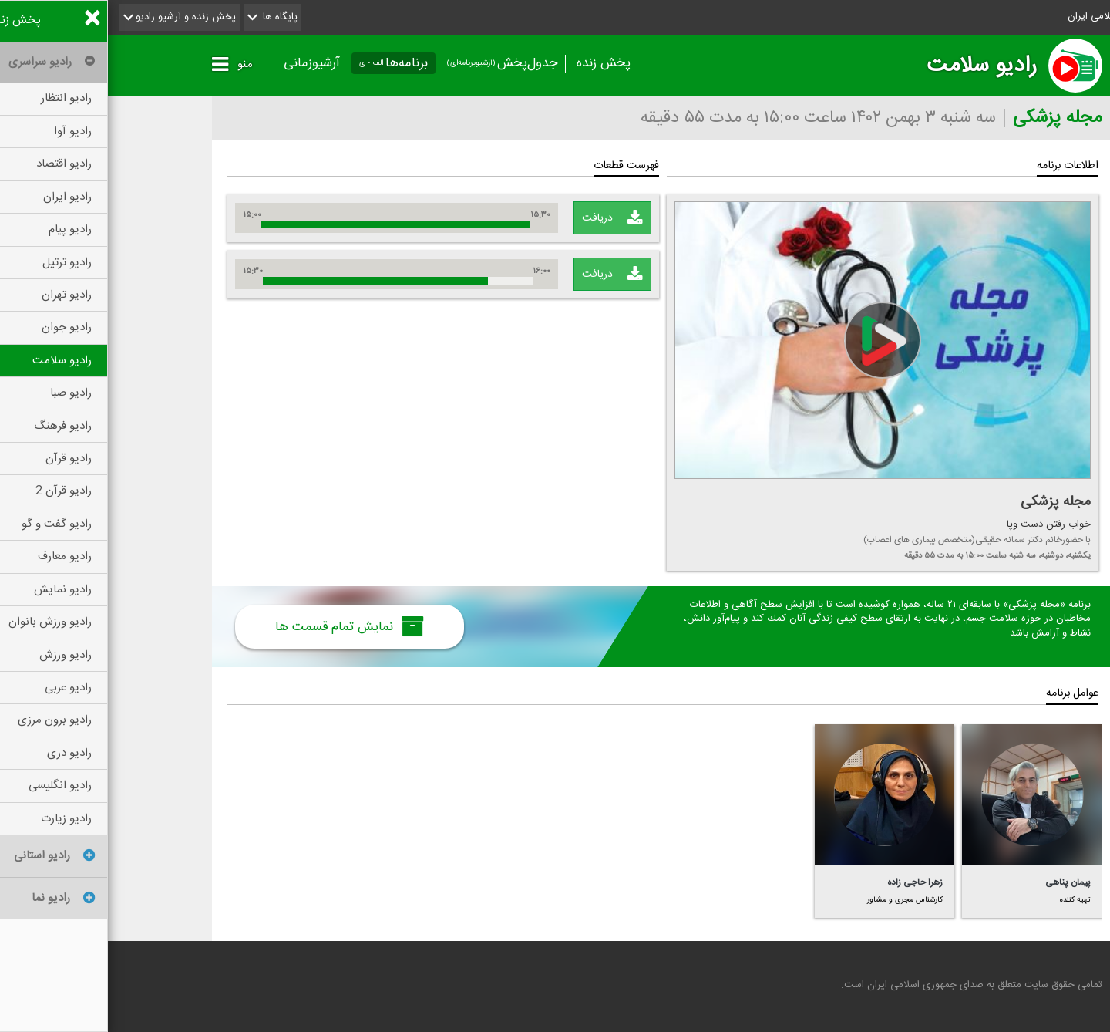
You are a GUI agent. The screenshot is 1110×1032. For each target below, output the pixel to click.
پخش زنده (496, 63)
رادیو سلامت (874, 65)
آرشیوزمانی (204, 63)
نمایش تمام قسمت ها (241, 626)
